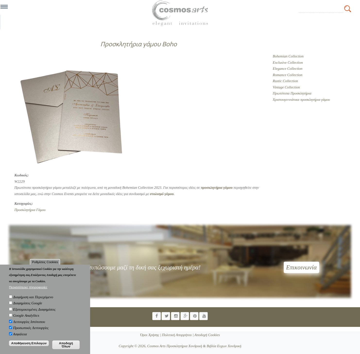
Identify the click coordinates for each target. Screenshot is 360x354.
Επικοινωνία (301, 267)
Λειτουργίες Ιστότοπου (29, 325)
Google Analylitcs (26, 319)
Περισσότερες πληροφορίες (28, 290)
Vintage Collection (286, 87)
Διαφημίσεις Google (27, 307)
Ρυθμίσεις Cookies (45, 265)
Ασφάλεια (20, 337)
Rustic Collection (285, 81)
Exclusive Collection (288, 62)
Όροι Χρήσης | (150, 335)
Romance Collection (287, 75)
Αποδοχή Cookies (207, 335)
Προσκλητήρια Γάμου (29, 210)
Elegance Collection (287, 69)
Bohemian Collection (288, 56)
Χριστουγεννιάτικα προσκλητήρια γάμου (301, 100)
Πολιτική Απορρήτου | (177, 335)
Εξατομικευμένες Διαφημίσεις (34, 313)
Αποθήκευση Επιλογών (29, 347)
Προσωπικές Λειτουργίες (31, 331)
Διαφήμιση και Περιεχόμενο (33, 300)
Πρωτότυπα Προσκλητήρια (292, 93)
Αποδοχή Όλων (66, 348)
